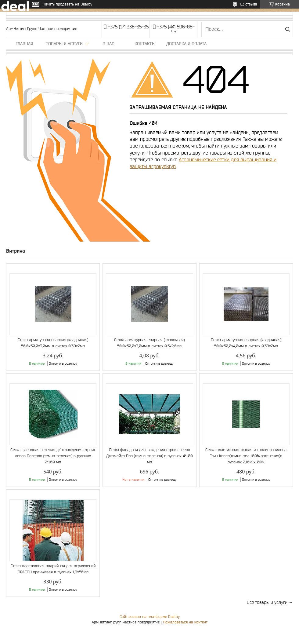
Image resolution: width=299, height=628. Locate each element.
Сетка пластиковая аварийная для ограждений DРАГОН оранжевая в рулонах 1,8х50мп (53, 569)
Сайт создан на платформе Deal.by (150, 617)
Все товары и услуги (267, 602)
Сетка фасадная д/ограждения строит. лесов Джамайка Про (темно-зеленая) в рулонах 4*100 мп (149, 455)
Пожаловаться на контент (185, 622)
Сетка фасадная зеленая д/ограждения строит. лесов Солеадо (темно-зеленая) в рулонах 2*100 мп (52, 455)
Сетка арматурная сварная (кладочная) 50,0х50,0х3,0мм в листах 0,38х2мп (53, 343)
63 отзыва (248, 4)
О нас (108, 43)
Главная (24, 43)
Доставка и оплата (186, 43)
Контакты (145, 43)
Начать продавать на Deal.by (67, 4)
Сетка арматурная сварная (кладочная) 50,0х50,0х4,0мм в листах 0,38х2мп (246, 343)
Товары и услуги (64, 43)
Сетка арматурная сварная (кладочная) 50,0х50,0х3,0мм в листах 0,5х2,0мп (149, 343)
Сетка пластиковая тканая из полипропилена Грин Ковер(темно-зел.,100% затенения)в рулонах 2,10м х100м (245, 455)
